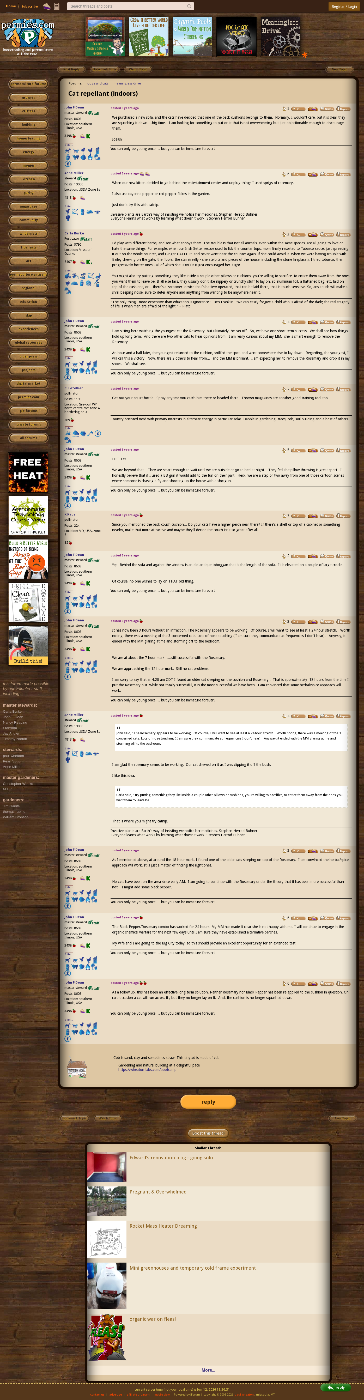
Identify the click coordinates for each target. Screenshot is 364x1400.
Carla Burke (74, 233)
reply (208, 1102)
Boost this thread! (208, 1133)
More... (208, 1370)
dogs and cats (97, 83)
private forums (28, 424)
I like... (69, 144)
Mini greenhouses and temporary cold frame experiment (193, 1268)
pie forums (29, 411)
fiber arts (29, 247)
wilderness (29, 233)
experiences (29, 329)
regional (28, 288)
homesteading (28, 138)
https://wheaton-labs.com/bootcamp (147, 1069)
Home (11, 6)
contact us (97, 1394)
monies (29, 165)
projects (28, 370)
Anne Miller (73, 173)
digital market (28, 383)
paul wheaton (244, 1394)
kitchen (28, 179)
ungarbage (28, 206)
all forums (28, 438)
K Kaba (70, 514)
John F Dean (74, 107)
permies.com (28, 397)
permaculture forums (28, 84)
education (28, 302)
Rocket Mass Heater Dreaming (163, 1226)
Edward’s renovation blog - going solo (171, 1157)
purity (28, 193)
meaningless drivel (128, 83)
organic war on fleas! (153, 1319)
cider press (29, 356)
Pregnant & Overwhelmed (158, 1192)
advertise (115, 1394)
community (28, 220)
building (28, 124)
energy (28, 152)
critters (28, 111)
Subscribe (29, 6)
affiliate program (138, 1394)
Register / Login (344, 6)
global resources (28, 342)
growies (28, 97)
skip (29, 315)
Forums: (75, 83)
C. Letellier (73, 388)
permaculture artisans (28, 274)
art (28, 261)
